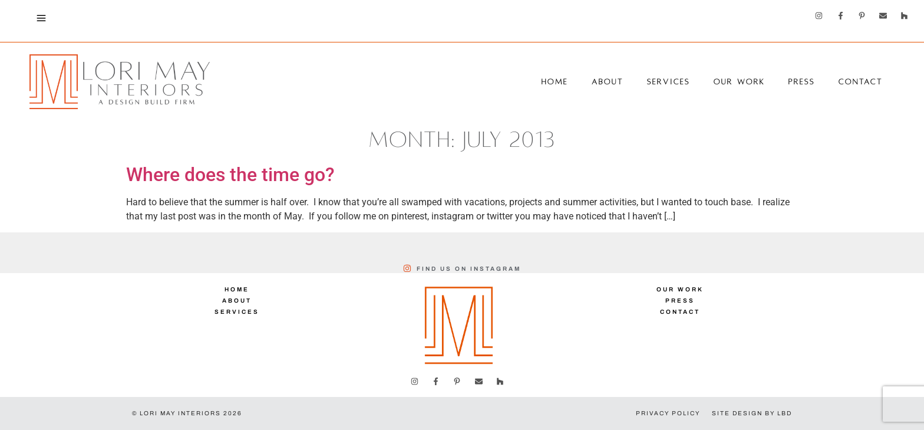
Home (555, 82)
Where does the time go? (230, 174)
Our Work (739, 82)
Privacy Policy (668, 413)
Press (801, 82)
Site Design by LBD (752, 413)
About (607, 82)
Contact (861, 82)
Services (668, 82)
